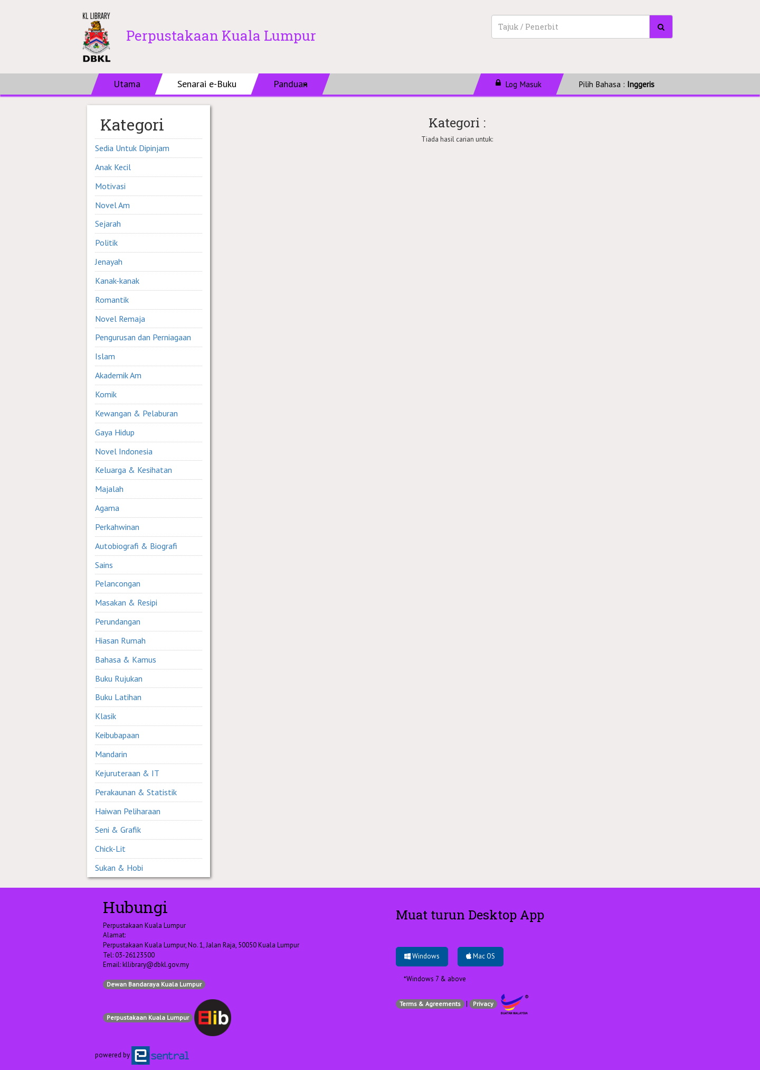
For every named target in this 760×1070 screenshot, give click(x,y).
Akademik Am (118, 375)
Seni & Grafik (118, 829)
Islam (105, 356)
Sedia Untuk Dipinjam (132, 148)
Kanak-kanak (117, 280)
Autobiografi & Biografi (136, 546)
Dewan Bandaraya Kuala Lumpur (154, 984)
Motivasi (110, 186)
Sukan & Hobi (119, 867)
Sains (104, 565)
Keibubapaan (117, 735)
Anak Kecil (113, 167)
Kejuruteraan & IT (127, 773)
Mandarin (111, 754)
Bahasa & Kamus (125, 659)
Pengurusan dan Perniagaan (143, 337)
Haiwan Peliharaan (127, 811)
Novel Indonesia (124, 451)
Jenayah (108, 261)
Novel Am (112, 205)
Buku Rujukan (118, 678)
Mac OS (480, 956)
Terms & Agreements (430, 1004)
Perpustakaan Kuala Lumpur (148, 1017)
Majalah (109, 488)
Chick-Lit (110, 848)
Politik (106, 242)
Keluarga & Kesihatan (133, 469)
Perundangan (117, 621)
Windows (422, 956)
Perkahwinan (117, 527)
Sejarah (108, 223)
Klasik (105, 716)
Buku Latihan (118, 697)
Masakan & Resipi (126, 602)
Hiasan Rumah (120, 640)
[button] (290, 84)
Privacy (483, 1004)
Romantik (112, 299)
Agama (107, 508)
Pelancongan (117, 583)
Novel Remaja (120, 318)
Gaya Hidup (115, 432)
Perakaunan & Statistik (136, 792)
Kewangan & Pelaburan (136, 413)
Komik (106, 394)
